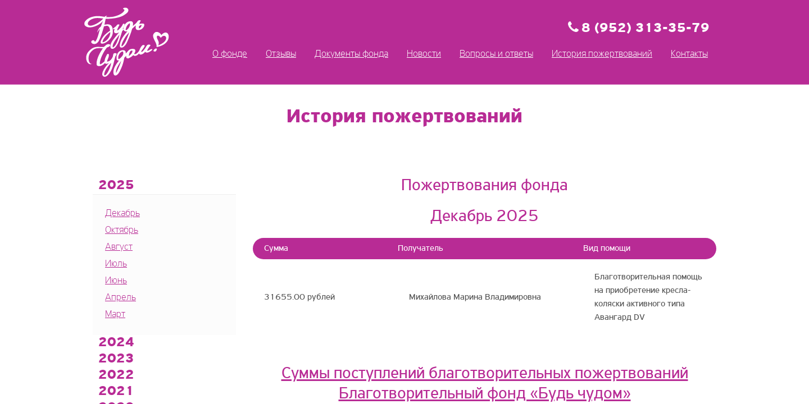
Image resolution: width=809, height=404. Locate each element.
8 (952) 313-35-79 (645, 28)
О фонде (229, 54)
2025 (116, 185)
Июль (116, 264)
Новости (424, 54)
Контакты (689, 54)
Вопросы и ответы (496, 54)
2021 (116, 391)
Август (119, 247)
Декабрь (122, 213)
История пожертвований (602, 54)
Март (115, 314)
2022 (116, 375)
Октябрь (121, 230)
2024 (116, 343)
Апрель (120, 297)
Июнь (116, 281)
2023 (116, 359)
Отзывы (281, 54)
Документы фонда (351, 54)
